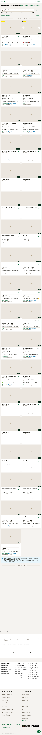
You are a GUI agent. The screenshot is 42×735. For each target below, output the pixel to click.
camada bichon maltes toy (33, 678)
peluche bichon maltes (19, 665)
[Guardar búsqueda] (39, 731)
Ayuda (23, 709)
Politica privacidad (25, 707)
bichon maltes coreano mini (33, 684)
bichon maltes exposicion (20, 677)
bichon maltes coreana (32, 663)
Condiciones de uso (26, 712)
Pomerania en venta (6, 697)
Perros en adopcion (6, 715)
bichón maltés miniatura (6, 686)
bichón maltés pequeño (5, 673)
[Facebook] (23, 721)
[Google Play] (26, 726)
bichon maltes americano (6, 669)
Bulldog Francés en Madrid (7, 707)
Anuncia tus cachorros (26, 715)
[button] (31, 27)
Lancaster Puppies (6, 727)
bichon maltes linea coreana (6, 684)
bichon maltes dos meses (33, 676)
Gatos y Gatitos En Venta (27, 691)
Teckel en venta (5, 700)
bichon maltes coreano (19, 684)
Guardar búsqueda (5, 15)
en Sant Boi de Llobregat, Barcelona (30, 5)
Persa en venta (25, 700)
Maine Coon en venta (26, 699)
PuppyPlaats (17, 724)
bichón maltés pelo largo (6, 677)
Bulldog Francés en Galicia (7, 712)
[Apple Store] (35, 726)
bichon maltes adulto (5, 667)
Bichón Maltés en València (7, 709)
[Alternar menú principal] (2, 1)
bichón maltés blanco (5, 679)
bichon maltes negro (32, 665)
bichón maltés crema (19, 673)
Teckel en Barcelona (6, 706)
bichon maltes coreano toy (33, 674)
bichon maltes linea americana (21, 669)
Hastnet (12, 724)
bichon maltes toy (4, 671)
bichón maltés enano (19, 679)
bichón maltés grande (19, 686)
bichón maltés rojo (4, 681)
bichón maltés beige (32, 670)
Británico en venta (25, 694)
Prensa (23, 711)
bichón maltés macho (5, 665)
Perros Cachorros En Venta (7, 691)
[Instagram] (25, 721)
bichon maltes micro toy (19, 681)
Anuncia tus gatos (25, 717)
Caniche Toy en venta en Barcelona (9, 714)
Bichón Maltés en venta (7, 694)
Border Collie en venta (6, 699)
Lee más (38, 12)
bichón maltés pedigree (33, 672)
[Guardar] (18, 37)
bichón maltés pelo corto (6, 675)
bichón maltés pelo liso (19, 663)
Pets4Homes (6, 724)
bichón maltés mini (18, 671)
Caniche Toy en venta (6, 702)
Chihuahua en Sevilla (6, 711)
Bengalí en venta (25, 697)
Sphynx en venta (25, 696)
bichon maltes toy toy (32, 682)
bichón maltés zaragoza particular (33, 668)
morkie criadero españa (33, 680)
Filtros (38, 10)
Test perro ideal (25, 718)
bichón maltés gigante (19, 675)
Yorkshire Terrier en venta (7, 696)
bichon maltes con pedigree (20, 667)
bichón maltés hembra (5, 663)
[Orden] (38, 15)
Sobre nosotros (25, 706)
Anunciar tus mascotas (26, 714)
